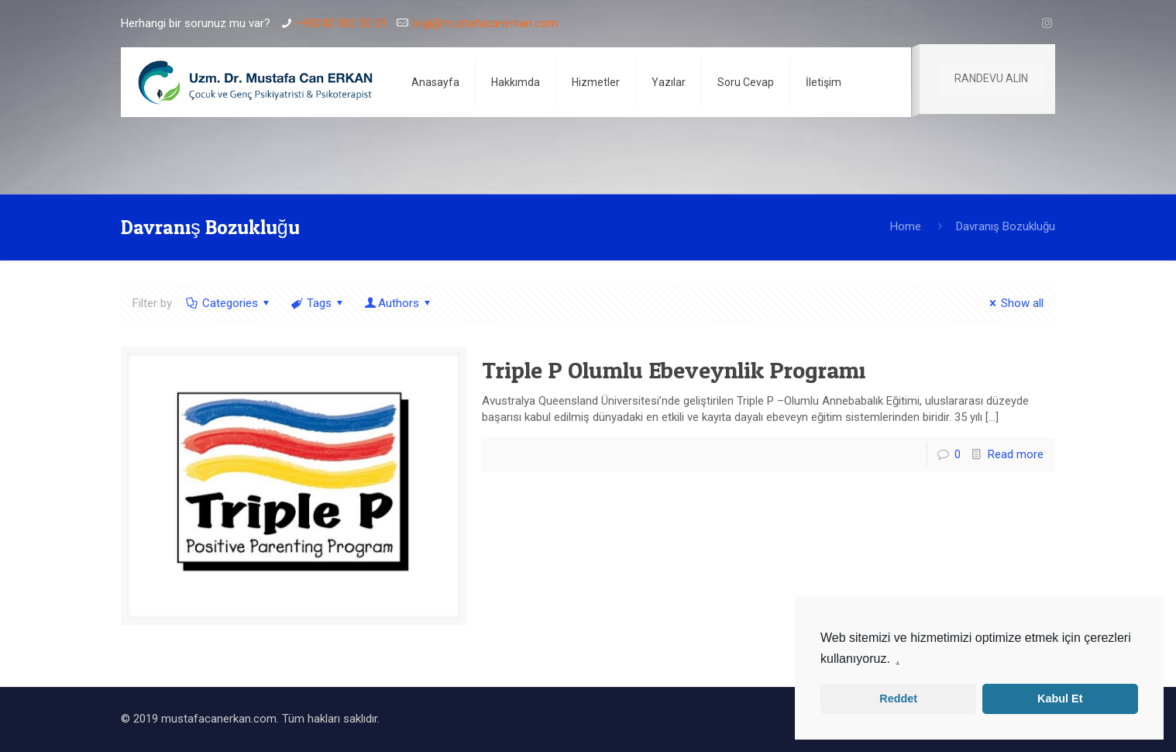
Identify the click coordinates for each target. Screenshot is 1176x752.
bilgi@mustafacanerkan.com (485, 23)
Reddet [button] (898, 698)
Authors (398, 303)
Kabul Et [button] (1059, 698)
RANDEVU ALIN (991, 78)
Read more (1016, 454)
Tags (318, 303)
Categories (229, 303)
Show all (1014, 303)
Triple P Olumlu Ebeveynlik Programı (673, 370)
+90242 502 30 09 (341, 23)
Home (905, 226)
